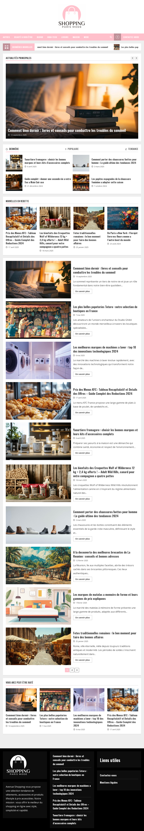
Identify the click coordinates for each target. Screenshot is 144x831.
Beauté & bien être (23, 37)
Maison (76, 37)
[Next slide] (136, 58)
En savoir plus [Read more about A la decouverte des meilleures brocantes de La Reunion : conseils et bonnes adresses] (83, 580)
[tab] (12, 149)
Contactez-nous (108, 775)
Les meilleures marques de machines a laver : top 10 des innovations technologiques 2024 (38, 360)
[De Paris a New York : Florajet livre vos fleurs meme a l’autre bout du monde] (122, 218)
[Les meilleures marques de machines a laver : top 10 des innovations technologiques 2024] (88, 699)
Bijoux (40, 37)
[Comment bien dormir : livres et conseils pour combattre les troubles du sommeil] (72, 101)
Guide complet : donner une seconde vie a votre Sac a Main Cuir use (14, 182)
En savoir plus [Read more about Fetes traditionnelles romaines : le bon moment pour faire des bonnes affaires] (83, 660)
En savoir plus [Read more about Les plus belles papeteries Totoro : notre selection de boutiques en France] (83, 334)
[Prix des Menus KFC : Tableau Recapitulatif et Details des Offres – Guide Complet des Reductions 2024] (21, 218)
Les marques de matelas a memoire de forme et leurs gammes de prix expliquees (38, 606)
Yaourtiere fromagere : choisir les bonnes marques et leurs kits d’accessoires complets (14, 163)
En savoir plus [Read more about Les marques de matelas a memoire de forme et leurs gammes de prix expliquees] (83, 618)
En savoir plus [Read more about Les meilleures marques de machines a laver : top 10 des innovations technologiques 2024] (83, 375)
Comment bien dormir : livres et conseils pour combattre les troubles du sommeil (71, 47)
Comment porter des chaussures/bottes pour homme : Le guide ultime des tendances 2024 (81, 163)
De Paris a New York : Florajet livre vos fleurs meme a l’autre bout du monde (122, 236)
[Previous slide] (132, 58)
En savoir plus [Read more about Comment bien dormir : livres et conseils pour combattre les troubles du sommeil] (83, 292)
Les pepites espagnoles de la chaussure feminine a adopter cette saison (81, 182)
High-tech (52, 37)
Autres (6, 37)
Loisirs (64, 37)
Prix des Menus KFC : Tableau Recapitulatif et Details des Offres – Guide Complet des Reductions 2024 (21, 238)
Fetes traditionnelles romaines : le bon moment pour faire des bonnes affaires (86, 238)
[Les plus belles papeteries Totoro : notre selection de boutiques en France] (55, 699)
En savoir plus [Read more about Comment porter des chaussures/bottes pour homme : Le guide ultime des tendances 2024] (83, 539)
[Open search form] (111, 37)
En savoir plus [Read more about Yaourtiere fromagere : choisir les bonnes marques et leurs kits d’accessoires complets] (83, 453)
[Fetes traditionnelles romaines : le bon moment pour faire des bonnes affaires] (88, 218)
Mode (86, 37)
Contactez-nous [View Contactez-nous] (126, 37)
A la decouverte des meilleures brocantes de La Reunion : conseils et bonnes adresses (38, 565)
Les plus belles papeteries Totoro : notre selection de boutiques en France (38, 320)
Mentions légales (109, 782)
